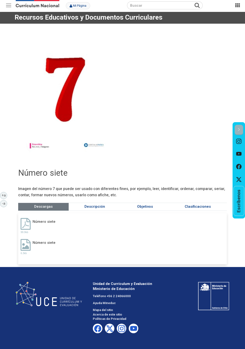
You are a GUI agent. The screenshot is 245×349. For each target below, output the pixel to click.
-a (4, 203)
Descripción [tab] (94, 206)
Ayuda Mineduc (104, 303)
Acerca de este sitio (107, 314)
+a (4, 195)
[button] (239, 130)
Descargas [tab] (43, 206)
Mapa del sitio (103, 310)
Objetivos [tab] (145, 206)
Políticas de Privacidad (109, 319)
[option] (239, 141)
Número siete (44, 221)
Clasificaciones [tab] (198, 206)
